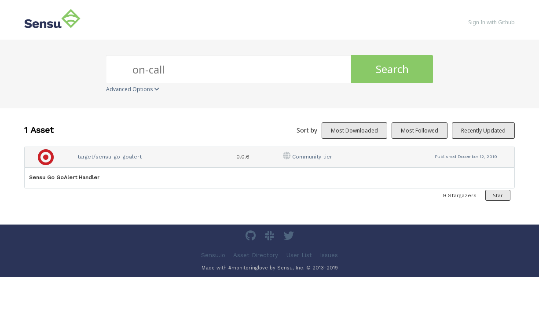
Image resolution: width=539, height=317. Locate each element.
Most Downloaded (354, 130)
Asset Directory (255, 254)
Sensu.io (213, 254)
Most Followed (419, 130)
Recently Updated (483, 130)
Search (392, 69)
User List (299, 254)
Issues (329, 254)
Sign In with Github (491, 22)
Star (498, 195)
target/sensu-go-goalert (109, 157)
